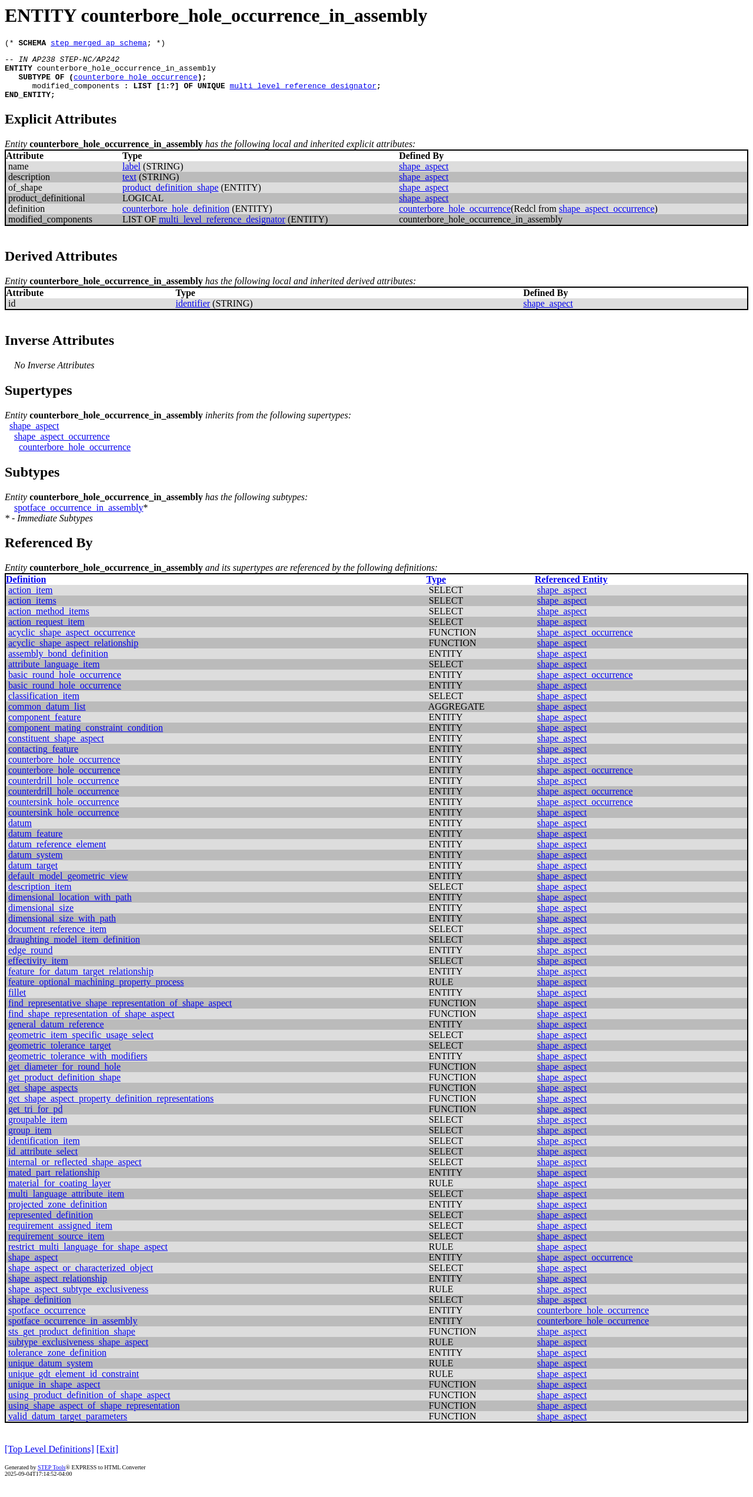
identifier (192, 314)
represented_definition (50, 1225)
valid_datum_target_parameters (67, 1427)
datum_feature (35, 844)
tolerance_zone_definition (57, 1363)
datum (20, 834)
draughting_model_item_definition (74, 950)
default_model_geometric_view (68, 886)
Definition (26, 590)
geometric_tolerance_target (59, 1056)
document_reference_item (57, 939)
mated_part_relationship (54, 1183)
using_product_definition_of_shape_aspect (89, 1405)
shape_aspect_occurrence (607, 219)
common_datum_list (47, 717)
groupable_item (37, 1130)
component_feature (44, 728)
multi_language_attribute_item (66, 1204)
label (131, 177)
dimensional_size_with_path (62, 929)
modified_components (75, 94)
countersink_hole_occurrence (63, 812)
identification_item (44, 1151)
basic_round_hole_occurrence (64, 685)
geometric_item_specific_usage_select (81, 1045)
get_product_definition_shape (64, 1088)
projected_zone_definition (57, 1215)
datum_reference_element (57, 855)
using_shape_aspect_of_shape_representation (93, 1416)
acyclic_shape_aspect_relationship (73, 653)
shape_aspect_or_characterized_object (80, 1278)
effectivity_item (38, 971)
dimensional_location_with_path (70, 908)
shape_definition (39, 1310)
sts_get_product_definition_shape (71, 1342)
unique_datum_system (50, 1374)
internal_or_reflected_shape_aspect (75, 1172)
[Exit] (107, 1460)
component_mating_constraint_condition (85, 738)
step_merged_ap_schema (99, 44)
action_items (32, 611)
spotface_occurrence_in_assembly (78, 518)
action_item (30, 601)
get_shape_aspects (43, 1098)
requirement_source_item (56, 1247)
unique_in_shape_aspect (54, 1395)
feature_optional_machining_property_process (96, 992)
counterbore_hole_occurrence (136, 83)
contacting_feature (43, 759)
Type (436, 590)
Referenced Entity (571, 590)
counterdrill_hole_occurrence (63, 791)
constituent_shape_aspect (56, 749)
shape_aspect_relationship (57, 1289)
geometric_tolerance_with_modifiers (77, 1067)
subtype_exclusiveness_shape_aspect (78, 1353)
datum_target (33, 876)
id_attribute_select (43, 1162)
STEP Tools (51, 1478)
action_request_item (46, 632)
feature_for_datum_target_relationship (81, 982)
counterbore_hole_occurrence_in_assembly (126, 73)
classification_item (43, 706)
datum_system (35, 865)
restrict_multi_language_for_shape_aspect (88, 1257)
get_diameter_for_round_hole (64, 1077)
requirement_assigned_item (60, 1236)
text (129, 187)
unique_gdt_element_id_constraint (73, 1384)
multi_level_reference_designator (302, 94)
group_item (30, 1141)
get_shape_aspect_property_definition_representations (111, 1109)
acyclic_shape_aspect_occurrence (71, 643)
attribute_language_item (54, 675)
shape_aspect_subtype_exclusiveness (78, 1300)
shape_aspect (423, 177)
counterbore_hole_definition (175, 219)
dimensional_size (41, 918)
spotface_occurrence (46, 1321)
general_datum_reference (56, 1035)
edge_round (30, 961)
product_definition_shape (170, 198)
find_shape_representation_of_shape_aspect (91, 1024)
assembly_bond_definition (58, 664)
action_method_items (48, 622)
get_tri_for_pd (35, 1120)
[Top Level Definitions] (49, 1460)
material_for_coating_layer (59, 1194)
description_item (40, 897)
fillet (17, 1003)
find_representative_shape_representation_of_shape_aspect (120, 1014)
